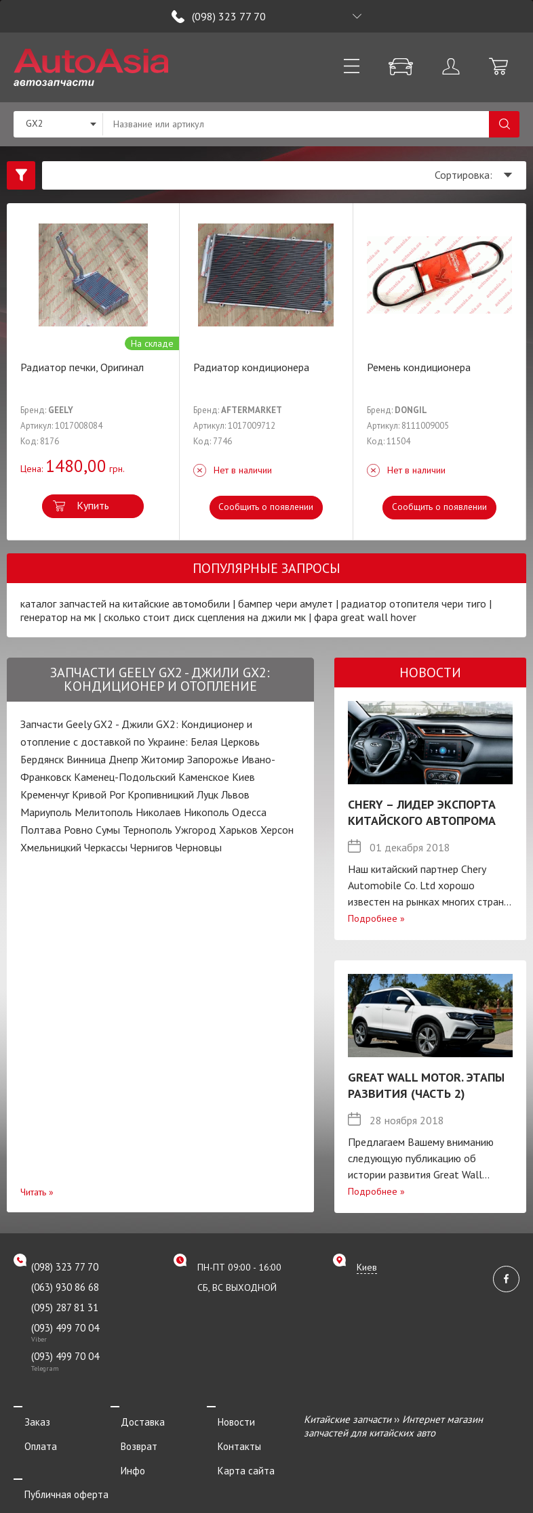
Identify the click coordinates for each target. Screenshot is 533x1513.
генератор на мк (58, 617)
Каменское (203, 777)
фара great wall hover (365, 617)
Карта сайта (235, 1455)
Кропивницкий (160, 794)
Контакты (228, 1437)
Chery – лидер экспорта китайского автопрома (422, 812)
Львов (235, 794)
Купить (93, 505)
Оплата (30, 1437)
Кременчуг (44, 794)
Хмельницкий (50, 847)
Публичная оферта (56, 1474)
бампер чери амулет (285, 603)
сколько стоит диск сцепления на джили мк (205, 617)
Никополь (206, 812)
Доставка (133, 1419)
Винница (86, 759)
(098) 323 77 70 (229, 16)
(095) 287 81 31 (64, 1307)
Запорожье (213, 759)
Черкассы (105, 847)
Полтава (40, 829)
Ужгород (195, 829)
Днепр (123, 759)
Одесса (249, 812)
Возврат (129, 1437)
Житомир (162, 759)
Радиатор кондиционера (251, 367)
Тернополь (147, 829)
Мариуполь (46, 812)
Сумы (108, 829)
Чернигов (151, 847)
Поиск (504, 124)
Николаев (158, 812)
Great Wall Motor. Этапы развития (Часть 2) (426, 1085)
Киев (243, 777)
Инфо (123, 1455)
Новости (225, 1419)
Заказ (26, 1419)
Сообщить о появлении (266, 506)
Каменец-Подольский (125, 777)
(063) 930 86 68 (65, 1287)
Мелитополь (104, 812)
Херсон (277, 829)
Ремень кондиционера (419, 367)
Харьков (238, 829)
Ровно (78, 829)
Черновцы (199, 847)
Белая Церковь (225, 741)
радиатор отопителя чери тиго (413, 603)
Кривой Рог (98, 794)
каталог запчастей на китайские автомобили (125, 603)
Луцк (207, 794)
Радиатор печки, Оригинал (82, 367)
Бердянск (42, 759)
